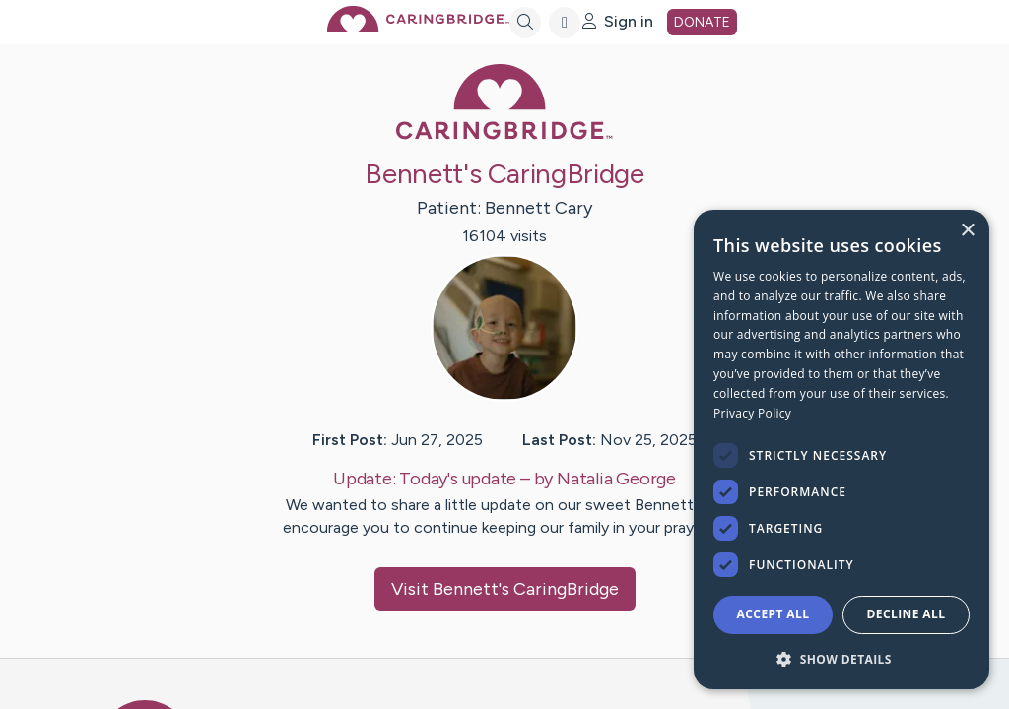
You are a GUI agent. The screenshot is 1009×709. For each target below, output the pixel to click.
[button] (841, 658)
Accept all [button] (773, 614)
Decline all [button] (906, 614)
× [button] (967, 231)
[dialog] (841, 449)
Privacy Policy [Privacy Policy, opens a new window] (752, 413)
